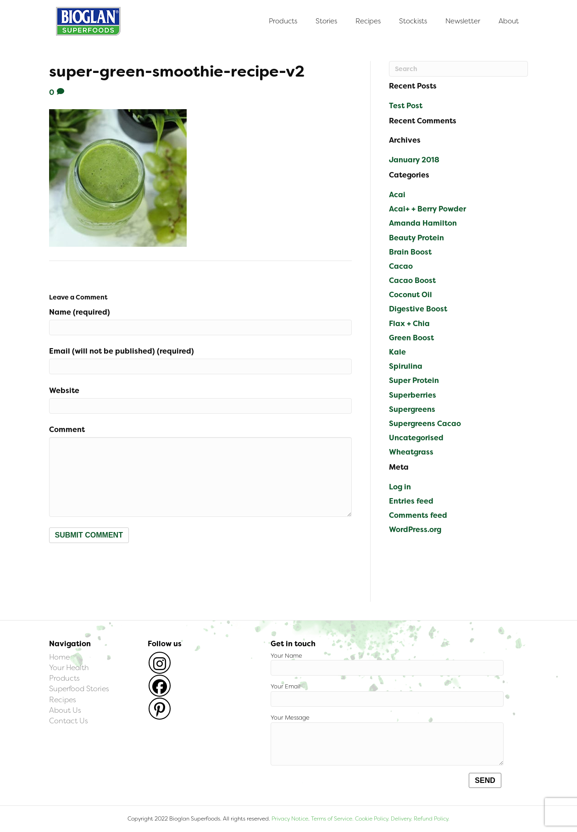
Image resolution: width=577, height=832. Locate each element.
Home (59, 657)
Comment (67, 429)
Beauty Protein (416, 238)
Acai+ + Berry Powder (427, 209)
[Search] (458, 69)
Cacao (401, 266)
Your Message (387, 739)
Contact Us (68, 721)
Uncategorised (416, 438)
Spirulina (405, 366)
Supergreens (412, 409)
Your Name (387, 664)
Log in (400, 487)
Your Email (387, 694)
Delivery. (401, 818)
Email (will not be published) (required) (121, 351)
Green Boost (411, 338)
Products (283, 21)
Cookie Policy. (372, 818)
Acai (397, 195)
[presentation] (119, 565)
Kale (397, 352)
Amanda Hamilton (423, 223)
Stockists (413, 21)
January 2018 (414, 160)
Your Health (69, 667)
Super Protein (414, 380)
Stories (326, 21)
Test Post (405, 106)
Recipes (368, 21)
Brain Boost (410, 252)
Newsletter (462, 21)
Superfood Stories (79, 688)
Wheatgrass (411, 452)
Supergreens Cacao (425, 423)
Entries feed (411, 501)
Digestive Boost (418, 309)
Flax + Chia (409, 323)
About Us (65, 710)
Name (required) (79, 312)
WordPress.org (415, 529)
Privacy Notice (290, 818)
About (509, 21)
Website (64, 390)
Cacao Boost (412, 280)
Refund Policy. (430, 818)
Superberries (412, 395)
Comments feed (418, 515)
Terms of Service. (332, 818)
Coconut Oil (410, 295)
